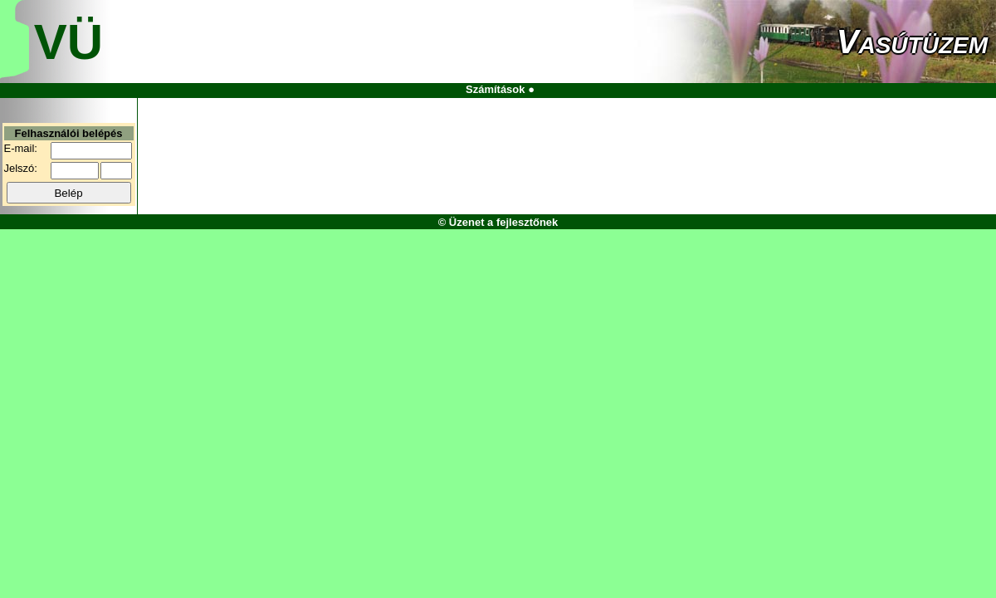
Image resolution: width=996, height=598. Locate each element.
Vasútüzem (912, 41)
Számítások (495, 89)
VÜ (68, 42)
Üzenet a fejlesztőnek (504, 222)
